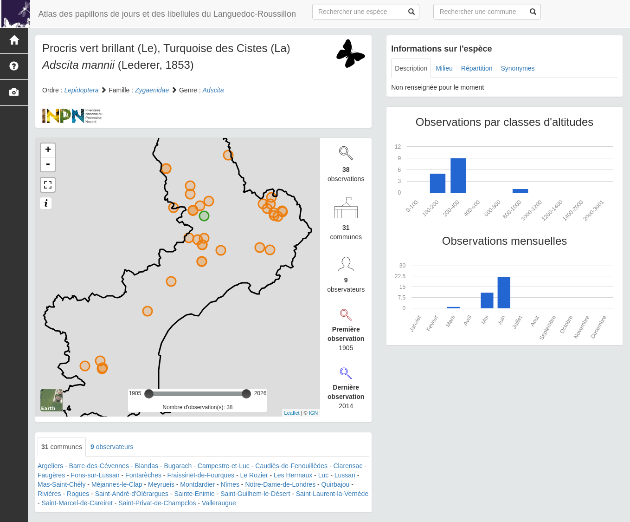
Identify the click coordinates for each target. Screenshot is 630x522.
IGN (313, 413)
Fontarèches (143, 475)
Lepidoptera (81, 90)
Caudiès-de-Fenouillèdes (291, 466)
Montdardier (197, 484)
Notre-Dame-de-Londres (280, 484)
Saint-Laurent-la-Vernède (332, 493)
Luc (323, 475)
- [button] (48, 164)
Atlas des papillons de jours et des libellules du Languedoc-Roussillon (164, 14)
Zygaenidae (152, 90)
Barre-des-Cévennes (99, 466)
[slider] (149, 393)
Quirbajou (335, 484)
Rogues (78, 493)
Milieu (444, 68)
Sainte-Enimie (194, 493)
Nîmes (230, 484)
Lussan (344, 475)
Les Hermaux (293, 475)
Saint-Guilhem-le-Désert (255, 493)
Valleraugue (219, 503)
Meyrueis (161, 484)
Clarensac (347, 466)
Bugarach (178, 466)
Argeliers (50, 466)
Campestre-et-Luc (224, 466)
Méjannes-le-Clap (116, 484)
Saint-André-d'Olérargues (131, 493)
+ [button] (48, 150)
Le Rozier (254, 475)
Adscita (213, 90)
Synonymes (517, 68)
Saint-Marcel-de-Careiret (77, 503)
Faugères (51, 475)
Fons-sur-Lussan (95, 475)
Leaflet (292, 413)
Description (411, 68)
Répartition (477, 68)
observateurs (112, 446)
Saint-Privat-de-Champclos (157, 503)
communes (61, 446)
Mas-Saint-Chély (61, 484)
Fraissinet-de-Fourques (200, 475)
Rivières (49, 493)
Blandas (146, 466)
